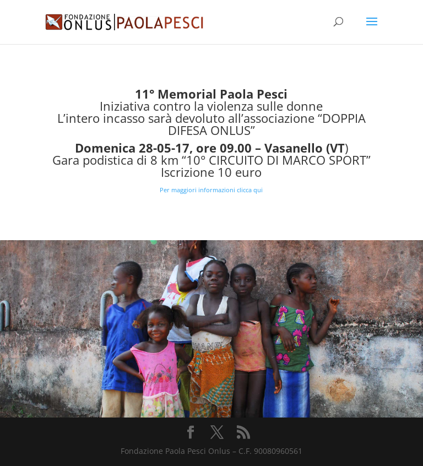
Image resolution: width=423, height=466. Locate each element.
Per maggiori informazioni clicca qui (211, 190)
